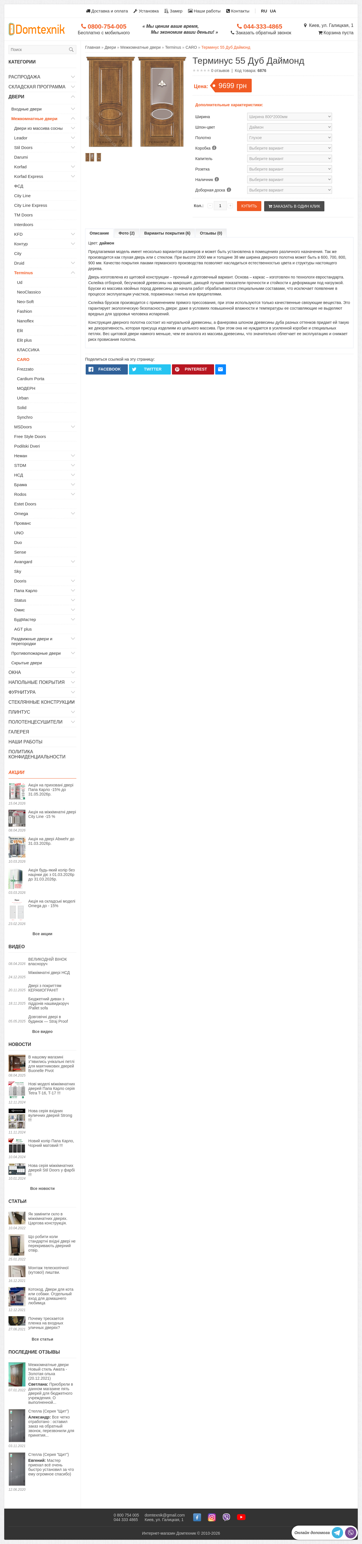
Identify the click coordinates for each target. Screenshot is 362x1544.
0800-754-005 (103, 26)
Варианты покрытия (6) (167, 233)
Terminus (23, 272)
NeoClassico (29, 292)
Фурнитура (22, 692)
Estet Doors (25, 503)
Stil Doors (23, 147)
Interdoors (23, 224)
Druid (19, 263)
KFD (18, 234)
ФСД (18, 186)
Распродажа (24, 77)
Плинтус (19, 712)
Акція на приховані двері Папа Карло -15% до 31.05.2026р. (50, 789)
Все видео (42, 1031)
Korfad (20, 166)
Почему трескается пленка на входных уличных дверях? (46, 1323)
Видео (16, 946)
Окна (14, 672)
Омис (19, 609)
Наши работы (204, 10)
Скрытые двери (26, 662)
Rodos (20, 494)
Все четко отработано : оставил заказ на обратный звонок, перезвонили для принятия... (51, 1423)
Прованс (22, 523)
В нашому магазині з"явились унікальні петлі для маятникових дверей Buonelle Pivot (51, 1064)
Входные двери (26, 109)
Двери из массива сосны (38, 128)
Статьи (17, 1201)
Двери (16, 96)
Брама (20, 484)
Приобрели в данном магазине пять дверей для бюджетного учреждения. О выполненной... (52, 1383)
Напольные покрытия (36, 682)
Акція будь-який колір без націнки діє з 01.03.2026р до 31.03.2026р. (51, 874)
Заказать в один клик (294, 206)
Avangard (23, 561)
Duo (18, 542)
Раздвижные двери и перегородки (31, 641)
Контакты (237, 10)
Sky (17, 571)
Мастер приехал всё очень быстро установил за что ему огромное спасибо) (51, 1464)
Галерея (18, 732)
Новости (19, 1044)
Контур (21, 243)
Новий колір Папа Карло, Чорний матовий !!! (51, 1143)
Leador (20, 137)
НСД (18, 475)
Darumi (21, 157)
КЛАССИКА (28, 349)
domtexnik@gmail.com (165, 1515)
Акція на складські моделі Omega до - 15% (51, 903)
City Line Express (30, 205)
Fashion (24, 311)
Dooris (20, 581)
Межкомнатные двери (34, 118)
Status (20, 600)
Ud (19, 282)
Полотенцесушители (35, 722)
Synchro (25, 417)
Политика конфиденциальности (37, 754)
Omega (21, 513)
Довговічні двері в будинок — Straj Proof (48, 1019)
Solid (21, 407)
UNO (18, 532)
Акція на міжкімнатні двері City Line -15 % (52, 814)
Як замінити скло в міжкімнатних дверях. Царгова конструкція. (47, 1218)
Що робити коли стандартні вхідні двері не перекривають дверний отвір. (52, 1243)
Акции (16, 772)
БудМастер (25, 619)
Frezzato (25, 369)
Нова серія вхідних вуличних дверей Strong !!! (50, 1115)
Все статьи (42, 1339)
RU (264, 10)
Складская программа (37, 86)
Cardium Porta (30, 378)
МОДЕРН (26, 388)
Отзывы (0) (211, 233)
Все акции (42, 933)
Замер (173, 10)
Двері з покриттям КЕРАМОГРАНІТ (44, 987)
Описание (99, 233)
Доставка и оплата (107, 10)
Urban (23, 397)
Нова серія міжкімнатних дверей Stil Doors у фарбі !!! (51, 1170)
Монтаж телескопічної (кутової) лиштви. (48, 1270)
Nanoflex (25, 320)
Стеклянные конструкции (41, 702)
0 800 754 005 (126, 1515)
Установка (146, 10)
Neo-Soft (25, 301)
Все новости (42, 1188)
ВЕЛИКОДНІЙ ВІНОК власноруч (47, 961)
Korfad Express (28, 176)
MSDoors (23, 426)
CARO (23, 359)
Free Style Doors (30, 436)
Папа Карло (25, 590)
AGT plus (23, 629)
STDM (20, 465)
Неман (20, 455)
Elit (20, 330)
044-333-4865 (259, 26)
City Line (22, 195)
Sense (20, 552)
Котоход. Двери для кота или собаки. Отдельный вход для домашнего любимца (50, 1296)
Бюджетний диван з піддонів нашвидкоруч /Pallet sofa (48, 1003)
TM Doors (23, 214)
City (17, 253)
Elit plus (24, 340)
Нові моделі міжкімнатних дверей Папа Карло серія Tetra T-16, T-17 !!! (51, 1088)
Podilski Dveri (27, 446)
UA (273, 10)
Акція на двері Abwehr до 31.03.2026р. (51, 841)
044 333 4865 (126, 1519)
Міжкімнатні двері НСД (49, 972)
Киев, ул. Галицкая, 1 (329, 25)
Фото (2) (127, 233)
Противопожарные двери (36, 653)
